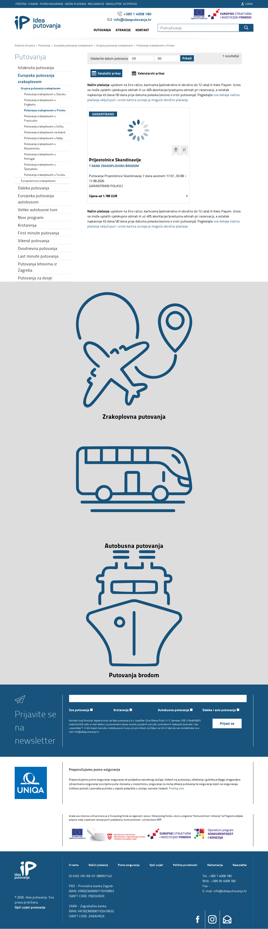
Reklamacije (96, 4)
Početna (21, 4)
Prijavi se (227, 723)
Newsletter (114, 4)
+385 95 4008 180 (223, 881)
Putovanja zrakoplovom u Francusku (40, 118)
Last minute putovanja (38, 256)
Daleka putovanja (33, 188)
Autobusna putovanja (175, 710)
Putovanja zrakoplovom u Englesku (40, 102)
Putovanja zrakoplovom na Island (44, 132)
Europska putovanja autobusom (36, 199)
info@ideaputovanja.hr (129, 19)
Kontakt (142, 29)
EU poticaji (130, 4)
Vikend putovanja (33, 240)
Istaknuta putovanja (36, 67)
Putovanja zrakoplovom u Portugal (40, 156)
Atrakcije (123, 29)
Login (247, 4)
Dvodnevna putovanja (37, 248)
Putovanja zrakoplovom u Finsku (45, 110)
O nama (33, 4)
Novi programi (31, 217)
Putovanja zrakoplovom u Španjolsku (40, 166)
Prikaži (187, 58)
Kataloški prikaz (109, 73)
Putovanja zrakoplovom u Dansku (45, 94)
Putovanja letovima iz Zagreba (37, 267)
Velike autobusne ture (37, 209)
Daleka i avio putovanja (220, 710)
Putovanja (102, 29)
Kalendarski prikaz (151, 73)
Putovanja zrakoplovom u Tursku (44, 175)
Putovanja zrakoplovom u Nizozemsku (40, 146)
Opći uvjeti (156, 865)
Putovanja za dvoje (35, 278)
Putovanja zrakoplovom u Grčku (44, 126)
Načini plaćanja (75, 4)
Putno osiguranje (51, 4)
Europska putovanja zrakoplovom (36, 78)
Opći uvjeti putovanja (30, 907)
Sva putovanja (81, 710)
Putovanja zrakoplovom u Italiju (43, 138)
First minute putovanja (38, 233)
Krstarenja (27, 225)
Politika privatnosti (185, 865)
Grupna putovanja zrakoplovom (41, 88)
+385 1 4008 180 (134, 14)
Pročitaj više (176, 788)
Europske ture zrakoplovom (38, 181)
